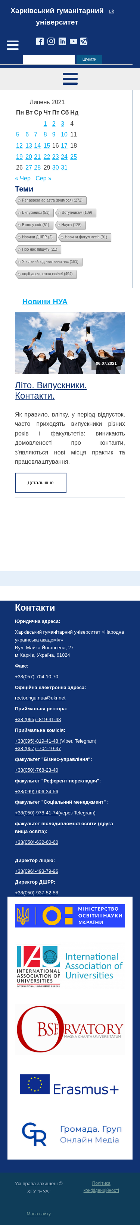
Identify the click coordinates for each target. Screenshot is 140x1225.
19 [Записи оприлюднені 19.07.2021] (19, 157)
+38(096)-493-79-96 (36, 871)
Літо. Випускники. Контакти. (51, 390)
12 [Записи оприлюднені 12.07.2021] (19, 145)
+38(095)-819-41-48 (37, 741)
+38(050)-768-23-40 (36, 770)
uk (111, 11)
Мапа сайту (39, 1213)
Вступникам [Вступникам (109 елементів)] (77, 212)
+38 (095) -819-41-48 (38, 719)
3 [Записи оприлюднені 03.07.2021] (62, 123)
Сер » (43, 178)
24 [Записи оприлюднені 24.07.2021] (64, 157)
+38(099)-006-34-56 (36, 791)
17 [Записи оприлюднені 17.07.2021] (64, 145)
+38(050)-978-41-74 (36, 813)
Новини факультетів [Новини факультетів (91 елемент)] (86, 237)
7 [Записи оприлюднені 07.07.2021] (35, 134)
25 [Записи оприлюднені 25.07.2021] (73, 157)
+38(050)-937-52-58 (36, 893)
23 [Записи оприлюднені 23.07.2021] (55, 157)
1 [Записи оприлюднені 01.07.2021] (45, 123)
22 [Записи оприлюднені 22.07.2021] (47, 157)
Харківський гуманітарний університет (56, 16)
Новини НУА (45, 302)
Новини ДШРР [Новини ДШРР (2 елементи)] (37, 237)
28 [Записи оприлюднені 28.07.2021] (37, 167)
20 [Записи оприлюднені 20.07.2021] (28, 157)
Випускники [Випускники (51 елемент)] (36, 212)
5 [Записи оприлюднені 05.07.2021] (17, 134)
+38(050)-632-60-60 (36, 842)
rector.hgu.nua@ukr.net (40, 698)
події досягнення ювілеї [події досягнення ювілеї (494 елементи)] (47, 274)
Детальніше (41, 482)
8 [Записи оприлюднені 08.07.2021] (45, 134)
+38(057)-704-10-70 (36, 676)
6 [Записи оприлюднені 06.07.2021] (27, 134)
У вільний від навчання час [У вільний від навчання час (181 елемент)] (50, 262)
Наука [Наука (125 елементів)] (72, 225)
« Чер (23, 178)
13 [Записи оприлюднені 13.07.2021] (28, 145)
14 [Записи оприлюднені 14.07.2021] (37, 145)
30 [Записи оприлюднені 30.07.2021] (55, 167)
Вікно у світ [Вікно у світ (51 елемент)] (35, 225)
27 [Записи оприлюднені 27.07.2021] (28, 167)
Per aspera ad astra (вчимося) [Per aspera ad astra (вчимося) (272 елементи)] (52, 200)
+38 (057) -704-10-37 (38, 748)
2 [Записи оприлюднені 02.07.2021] (54, 123)
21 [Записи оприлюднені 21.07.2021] (37, 157)
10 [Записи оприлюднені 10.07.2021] (64, 134)
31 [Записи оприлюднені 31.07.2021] (64, 167)
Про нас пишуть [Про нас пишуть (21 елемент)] (39, 249)
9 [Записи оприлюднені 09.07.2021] (54, 134)
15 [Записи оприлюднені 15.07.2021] (47, 145)
